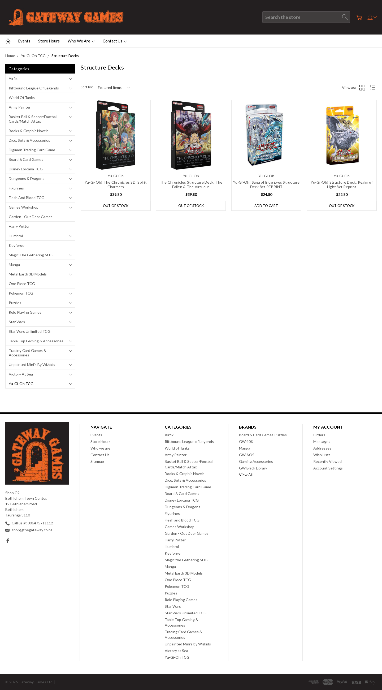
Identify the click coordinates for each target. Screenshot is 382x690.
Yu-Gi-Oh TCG (21, 383)
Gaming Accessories (256, 461)
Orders (319, 435)
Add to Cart (266, 206)
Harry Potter (19, 226)
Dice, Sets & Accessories (29, 140)
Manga (14, 264)
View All (246, 474)
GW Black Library (253, 468)
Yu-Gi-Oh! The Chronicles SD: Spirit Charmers (116, 184)
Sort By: (87, 87)
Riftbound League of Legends (34, 88)
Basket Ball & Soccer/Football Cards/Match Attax (33, 118)
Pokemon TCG (21, 293)
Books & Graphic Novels (29, 130)
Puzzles (15, 302)
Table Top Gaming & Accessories (36, 341)
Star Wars (17, 322)
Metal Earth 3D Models (28, 274)
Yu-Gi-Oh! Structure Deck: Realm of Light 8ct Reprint (342, 184)
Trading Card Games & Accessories (27, 352)
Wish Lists (322, 454)
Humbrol (16, 236)
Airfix (13, 78)
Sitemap (97, 461)
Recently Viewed (327, 461)
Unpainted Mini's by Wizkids (32, 364)
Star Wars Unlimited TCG (29, 331)
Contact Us (115, 40)
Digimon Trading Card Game (32, 150)
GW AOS (246, 454)
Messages (321, 441)
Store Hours (49, 40)
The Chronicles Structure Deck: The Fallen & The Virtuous (191, 184)
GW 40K (246, 441)
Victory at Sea (21, 374)
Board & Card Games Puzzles (263, 435)
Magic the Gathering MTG (31, 255)
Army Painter (20, 107)
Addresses (322, 448)
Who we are (81, 40)
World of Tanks (22, 97)
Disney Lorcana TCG (26, 169)
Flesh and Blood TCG (26, 197)
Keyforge (16, 245)
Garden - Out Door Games (31, 216)
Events (24, 40)
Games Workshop (23, 207)
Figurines (16, 188)
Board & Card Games (26, 159)
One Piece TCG (22, 283)
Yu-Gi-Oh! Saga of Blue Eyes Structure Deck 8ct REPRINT (266, 184)
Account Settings (328, 468)
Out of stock (115, 206)
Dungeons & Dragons (26, 178)
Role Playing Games (25, 312)
